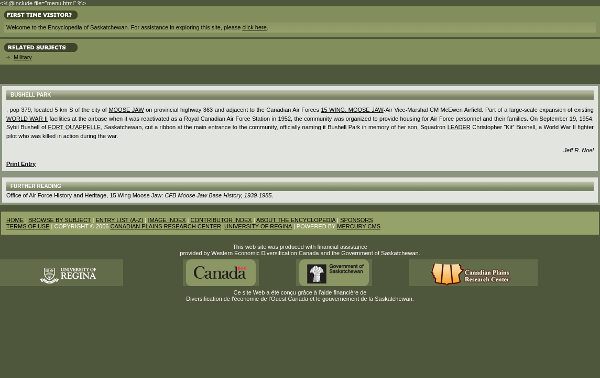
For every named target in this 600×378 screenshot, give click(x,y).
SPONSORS (356, 220)
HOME (15, 220)
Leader (459, 127)
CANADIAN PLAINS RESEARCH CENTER (165, 226)
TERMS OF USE (28, 226)
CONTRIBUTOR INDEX (221, 220)
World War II (27, 119)
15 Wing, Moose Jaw (352, 110)
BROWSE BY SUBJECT (59, 220)
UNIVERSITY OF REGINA (258, 226)
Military (23, 57)
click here (254, 27)
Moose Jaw (126, 110)
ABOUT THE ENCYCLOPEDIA (295, 220)
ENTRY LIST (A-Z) (119, 220)
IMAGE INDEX (167, 220)
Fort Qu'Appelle (74, 127)
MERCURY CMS (358, 226)
